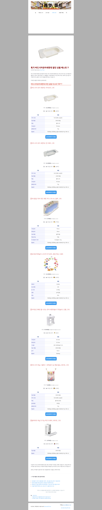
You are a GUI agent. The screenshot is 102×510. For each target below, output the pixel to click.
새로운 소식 (41, 12)
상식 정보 (47, 12)
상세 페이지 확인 (51, 137)
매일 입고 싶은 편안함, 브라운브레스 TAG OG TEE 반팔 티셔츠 (46, 484)
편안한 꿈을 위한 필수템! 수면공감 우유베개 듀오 (42, 483)
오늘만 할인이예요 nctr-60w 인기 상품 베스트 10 (43, 486)
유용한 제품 (61, 12)
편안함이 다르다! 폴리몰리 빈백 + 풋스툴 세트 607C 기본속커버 (46, 481)
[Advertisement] (51, 24)
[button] (66, 13)
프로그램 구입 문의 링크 (65, 508)
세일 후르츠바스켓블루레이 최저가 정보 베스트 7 (41, 497)
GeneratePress (47, 506)
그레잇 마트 (54, 12)
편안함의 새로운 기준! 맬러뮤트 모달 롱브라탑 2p (41, 498)
